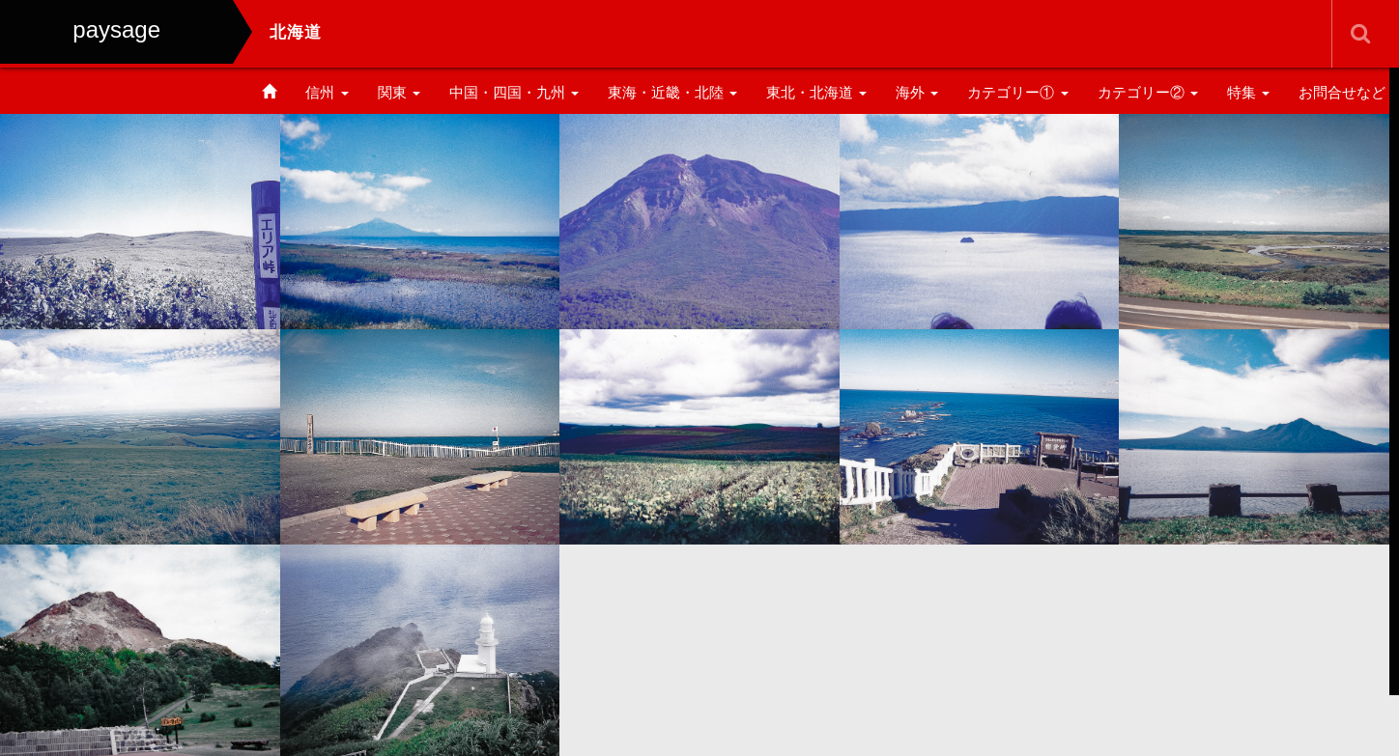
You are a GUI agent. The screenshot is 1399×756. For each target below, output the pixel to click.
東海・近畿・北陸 (672, 92)
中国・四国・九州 (514, 92)
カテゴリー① (1017, 92)
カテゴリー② (1148, 92)
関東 (399, 92)
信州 (326, 92)
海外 (917, 92)
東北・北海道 (816, 92)
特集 (1248, 92)
